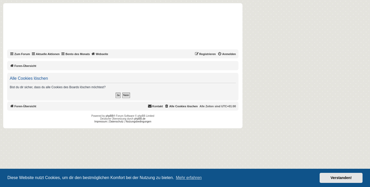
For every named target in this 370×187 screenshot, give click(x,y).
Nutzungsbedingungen (138, 121)
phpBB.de (139, 118)
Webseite (99, 54)
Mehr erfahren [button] (189, 177)
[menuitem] (227, 54)
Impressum (100, 121)
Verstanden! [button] (341, 178)
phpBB (109, 115)
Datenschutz (116, 121)
